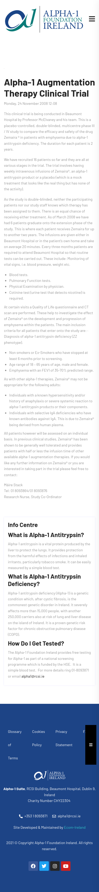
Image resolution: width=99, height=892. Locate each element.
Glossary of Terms (15, 744)
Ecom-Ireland (75, 827)
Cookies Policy (38, 738)
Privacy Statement (63, 738)
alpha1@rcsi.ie (32, 676)
